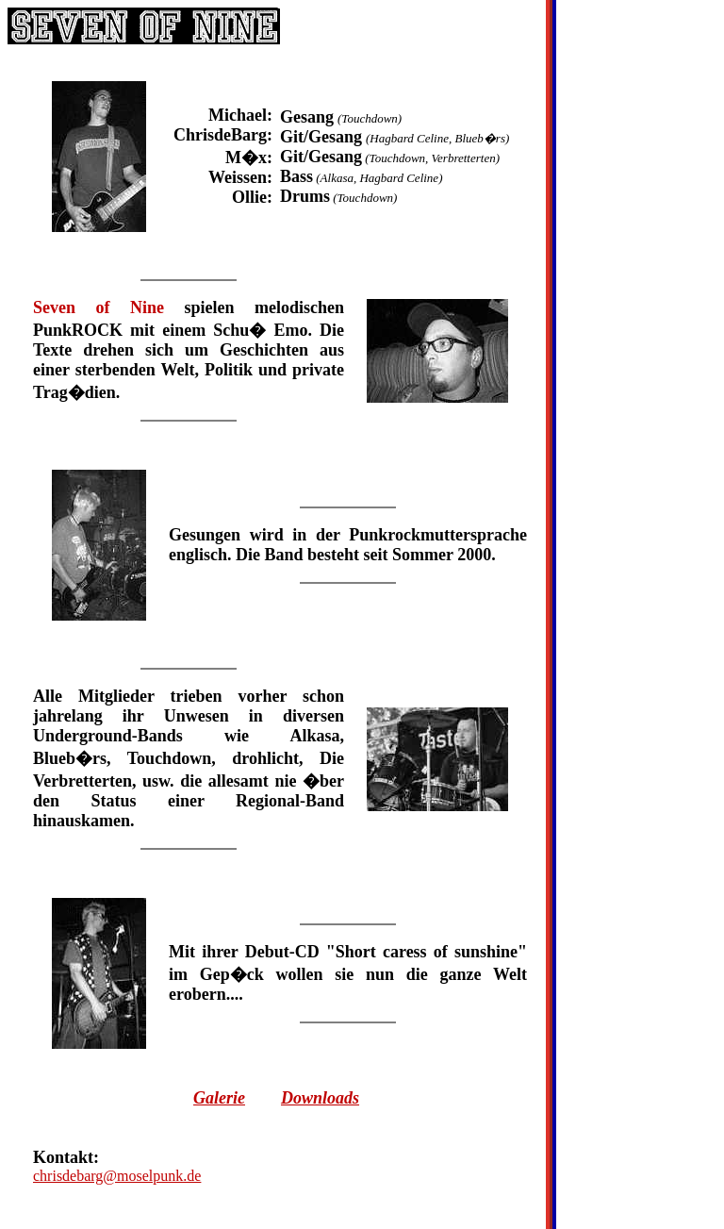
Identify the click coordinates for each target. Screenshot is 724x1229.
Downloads (320, 1097)
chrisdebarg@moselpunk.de (117, 1176)
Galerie (219, 1097)
